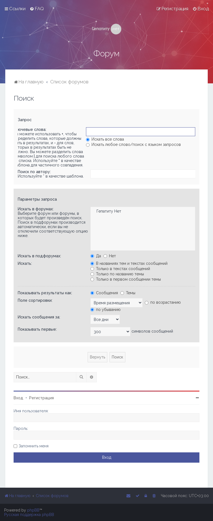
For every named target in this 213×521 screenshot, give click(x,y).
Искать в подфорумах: (39, 256)
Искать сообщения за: (39, 317)
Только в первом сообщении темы (125, 279)
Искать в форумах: (36, 209)
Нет (109, 256)
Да (95, 256)
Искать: (25, 263)
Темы (127, 293)
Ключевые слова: (29, 129)
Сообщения (104, 293)
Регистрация (41, 398)
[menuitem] (37, 9)
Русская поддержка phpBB (29, 514)
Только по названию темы (117, 274)
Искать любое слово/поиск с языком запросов (133, 144)
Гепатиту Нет (143, 211)
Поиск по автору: (34, 171)
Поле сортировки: (35, 300)
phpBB (33, 510)
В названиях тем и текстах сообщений (129, 263)
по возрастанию (163, 302)
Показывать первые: (37, 329)
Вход (18, 398)
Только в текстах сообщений (120, 268)
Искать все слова (105, 139)
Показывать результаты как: (45, 293)
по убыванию (105, 309)
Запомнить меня (34, 446)
